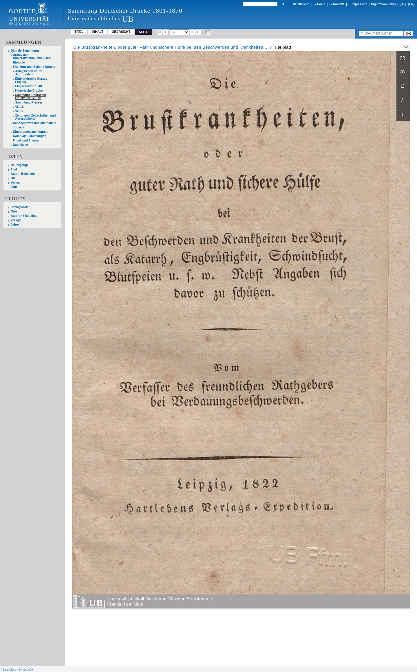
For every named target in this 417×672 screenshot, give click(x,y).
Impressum (359, 4)
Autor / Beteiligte (23, 173)
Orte (14, 211)
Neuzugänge (20, 165)
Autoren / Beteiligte (24, 215)
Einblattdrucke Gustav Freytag (31, 80)
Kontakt (338, 4)
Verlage (16, 220)
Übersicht (121, 31)
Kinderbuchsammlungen (30, 131)
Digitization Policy (383, 4)
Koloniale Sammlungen (29, 136)
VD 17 (19, 111)
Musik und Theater (26, 140)
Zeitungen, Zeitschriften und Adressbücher (35, 117)
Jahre (15, 224)
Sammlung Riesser (29, 102)
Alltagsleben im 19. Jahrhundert (29, 73)
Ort (13, 178)
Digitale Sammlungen (26, 50)
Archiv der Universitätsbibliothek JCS (32, 56)
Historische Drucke (29, 90)
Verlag (15, 182)
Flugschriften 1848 (28, 86)
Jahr (14, 186)
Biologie (19, 62)
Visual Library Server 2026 (17, 669)
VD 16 (19, 106)
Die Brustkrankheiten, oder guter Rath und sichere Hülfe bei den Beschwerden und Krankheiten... (170, 47)
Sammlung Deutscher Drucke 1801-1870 (30, 96)
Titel (78, 31)
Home (321, 4)
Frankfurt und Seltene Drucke (34, 66)
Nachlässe (20, 144)
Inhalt (97, 31)
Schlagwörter (20, 207)
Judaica (18, 127)
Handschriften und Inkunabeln (34, 123)
